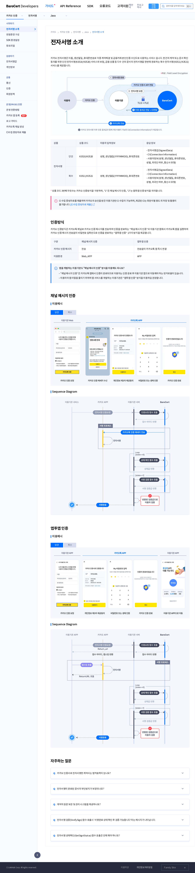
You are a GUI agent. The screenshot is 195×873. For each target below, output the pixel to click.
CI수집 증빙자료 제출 (16, 132)
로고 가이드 (11, 121)
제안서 (131, 6)
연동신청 (154, 6)
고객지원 (122, 6)
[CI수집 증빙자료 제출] (81, 204)
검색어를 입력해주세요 (179, 6)
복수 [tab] (70, 312)
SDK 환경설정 (12, 40)
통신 (8, 83)
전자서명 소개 (12, 29)
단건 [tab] (57, 312)
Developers (22, 6)
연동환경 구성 (12, 34)
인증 (8, 88)
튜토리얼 (10, 46)
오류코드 (105, 6)
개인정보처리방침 (144, 867)
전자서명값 (11, 61)
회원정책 (10, 94)
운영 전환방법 (12, 110)
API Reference (70, 6)
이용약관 (125, 867)
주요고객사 (140, 6)
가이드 (49, 6)
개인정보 (10, 67)
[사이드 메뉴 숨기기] (37, 855)
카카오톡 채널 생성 (15, 127)
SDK (90, 6)
